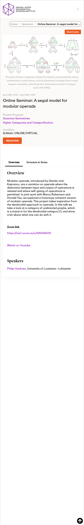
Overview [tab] (13, 162)
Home (13, 24)
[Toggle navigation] (78, 9)
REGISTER (12, 140)
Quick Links (73, 31)
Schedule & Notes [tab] (37, 162)
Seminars (27, 24)
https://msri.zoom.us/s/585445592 (29, 233)
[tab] (73, 32)
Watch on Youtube (18, 245)
